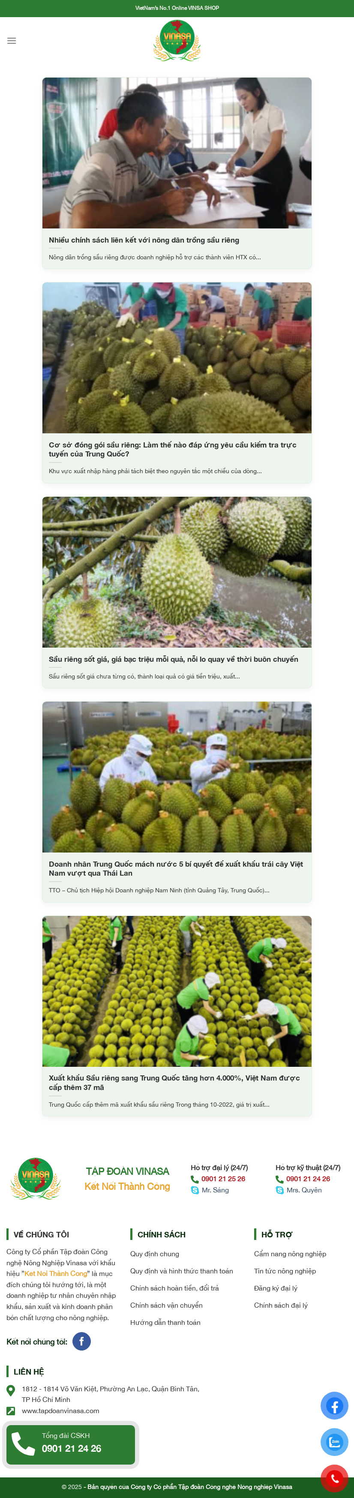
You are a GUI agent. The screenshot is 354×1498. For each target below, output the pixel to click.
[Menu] (11, 40)
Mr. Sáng (210, 1190)
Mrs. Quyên (299, 1190)
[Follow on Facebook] (81, 1341)
